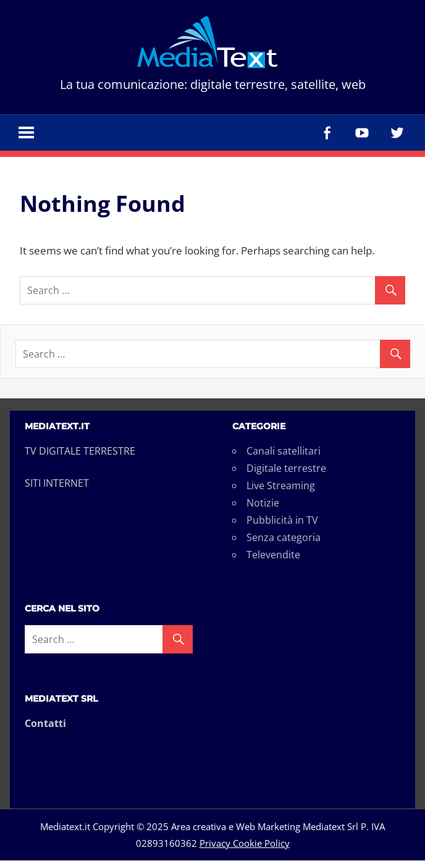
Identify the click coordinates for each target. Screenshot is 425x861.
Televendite (273, 555)
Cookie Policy (260, 843)
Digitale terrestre (286, 469)
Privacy (215, 843)
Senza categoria (283, 538)
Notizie (262, 503)
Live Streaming (280, 486)
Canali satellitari (283, 451)
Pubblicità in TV (282, 520)
